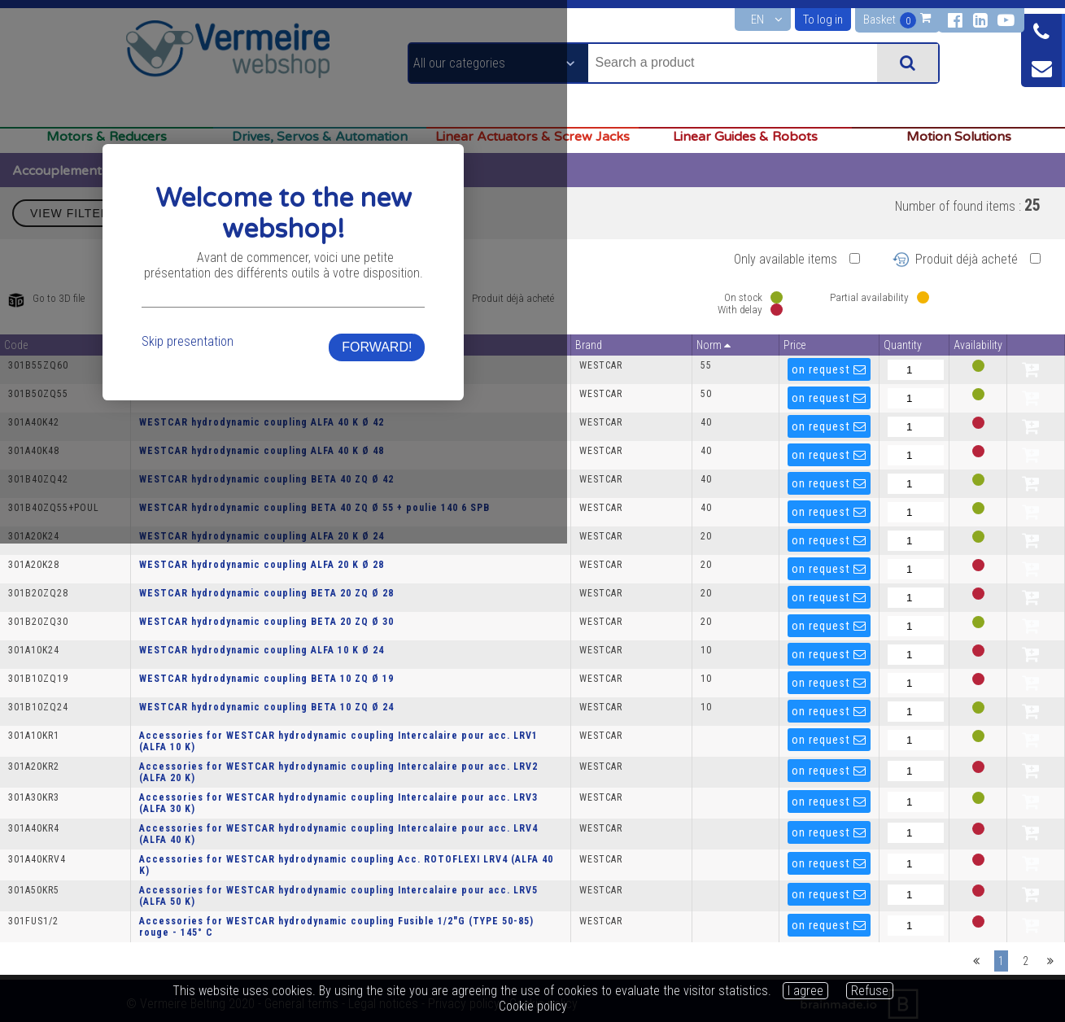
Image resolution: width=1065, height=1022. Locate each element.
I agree (805, 990)
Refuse (869, 990)
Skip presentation (312, 557)
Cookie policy (533, 1006)
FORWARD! (751, 563)
